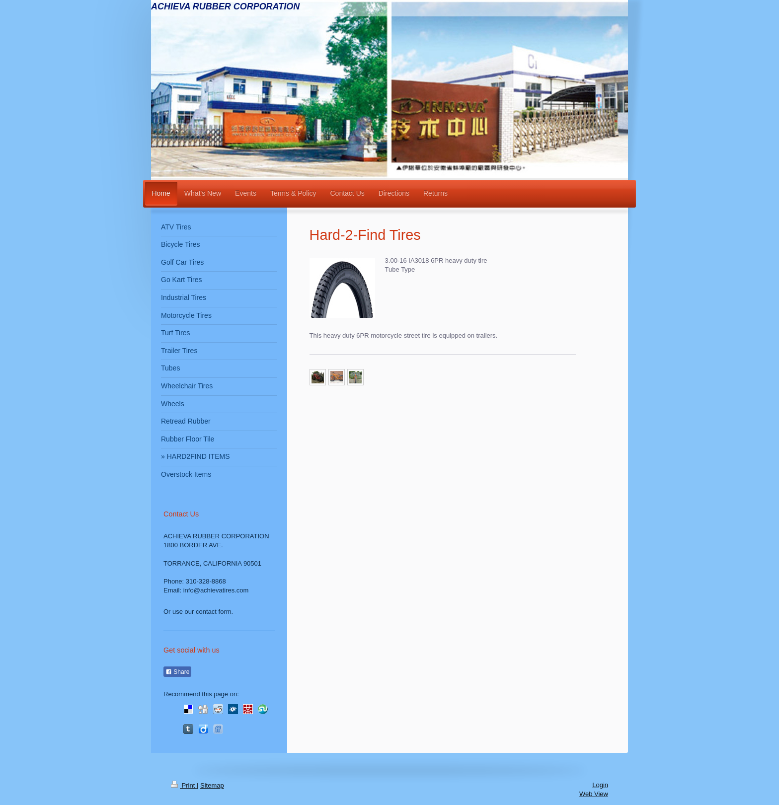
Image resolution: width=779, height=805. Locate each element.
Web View (593, 794)
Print (184, 785)
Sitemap (212, 785)
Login (600, 785)
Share (177, 671)
